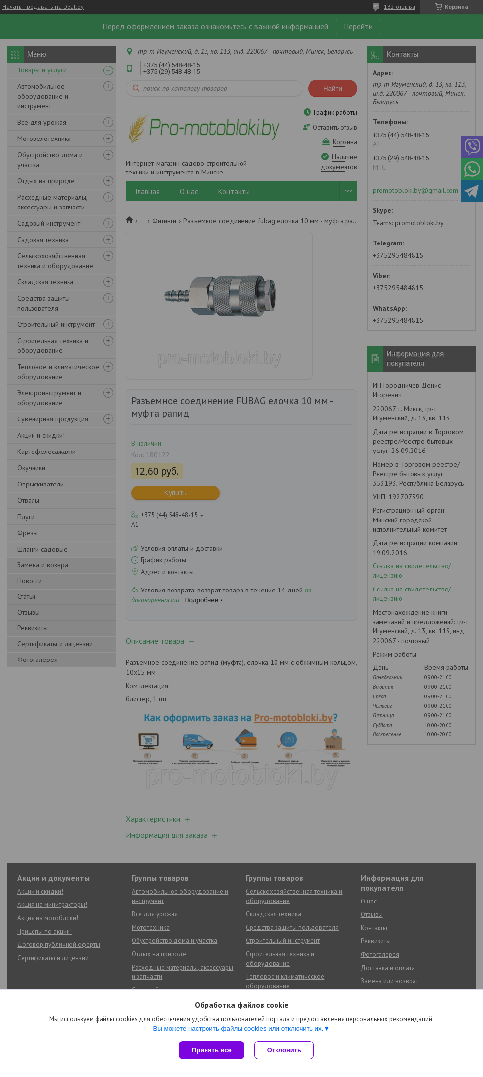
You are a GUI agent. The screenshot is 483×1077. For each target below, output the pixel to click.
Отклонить (284, 1050)
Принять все (212, 1050)
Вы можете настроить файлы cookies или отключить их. (238, 1028)
